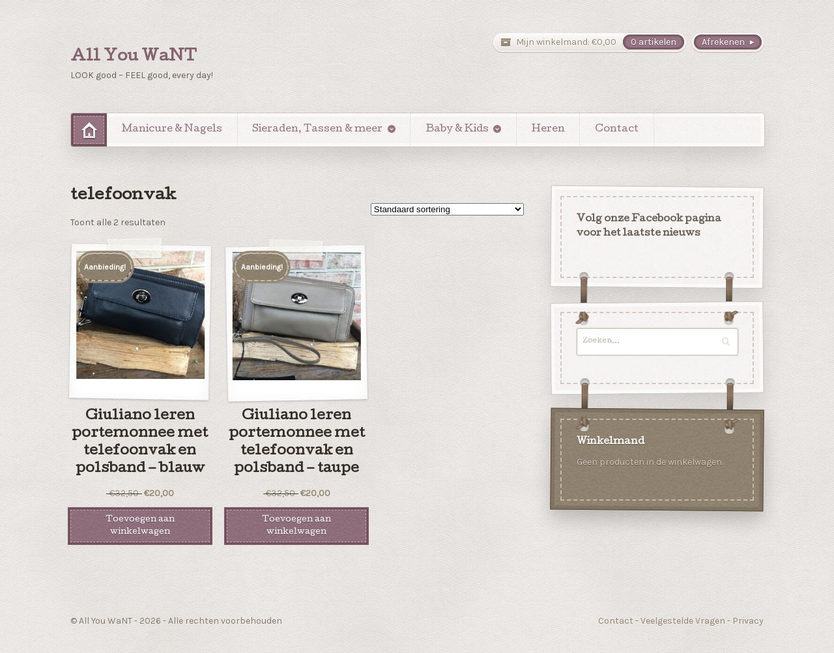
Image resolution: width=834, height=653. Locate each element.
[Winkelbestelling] (447, 209)
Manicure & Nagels (172, 129)
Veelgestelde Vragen (682, 620)
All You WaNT (133, 57)
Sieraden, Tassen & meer (317, 129)
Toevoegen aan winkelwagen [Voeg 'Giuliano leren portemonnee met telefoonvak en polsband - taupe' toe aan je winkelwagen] (296, 526)
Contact (617, 129)
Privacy (748, 620)
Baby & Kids (457, 129)
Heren (548, 129)
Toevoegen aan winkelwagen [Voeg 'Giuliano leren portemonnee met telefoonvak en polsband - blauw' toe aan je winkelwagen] (140, 526)
